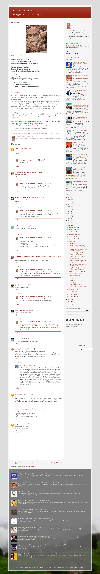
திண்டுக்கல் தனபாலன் (21, 285)
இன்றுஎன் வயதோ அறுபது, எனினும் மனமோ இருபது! (33, 509)
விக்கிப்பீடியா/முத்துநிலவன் (74, 45)
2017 (69, 218)
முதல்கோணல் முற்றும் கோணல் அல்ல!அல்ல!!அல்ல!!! (33, 536)
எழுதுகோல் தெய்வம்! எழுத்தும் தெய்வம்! (79, 168)
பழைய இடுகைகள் (55, 462)
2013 (69, 299)
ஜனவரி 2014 (73, 296)
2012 (69, 301)
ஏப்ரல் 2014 (72, 289)
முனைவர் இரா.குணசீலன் (22, 172)
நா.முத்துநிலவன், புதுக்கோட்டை (29, 160)
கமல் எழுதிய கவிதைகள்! (80, 130)
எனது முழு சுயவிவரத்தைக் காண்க (75, 38)
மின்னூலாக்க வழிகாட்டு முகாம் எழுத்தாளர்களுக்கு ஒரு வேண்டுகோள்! (80, 156)
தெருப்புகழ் (72, 280)
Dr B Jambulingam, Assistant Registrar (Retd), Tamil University (33, 256)
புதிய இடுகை (16, 462)
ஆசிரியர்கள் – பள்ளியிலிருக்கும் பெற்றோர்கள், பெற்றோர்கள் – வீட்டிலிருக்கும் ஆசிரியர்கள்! (44, 545)
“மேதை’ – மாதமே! (78, 142)
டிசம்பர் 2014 (73, 227)
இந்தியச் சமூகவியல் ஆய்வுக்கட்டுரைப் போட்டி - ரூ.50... (77, 277)
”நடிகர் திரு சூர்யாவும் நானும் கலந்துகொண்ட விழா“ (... (77, 283)
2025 (69, 199)
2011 (69, 304)
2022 (69, 206)
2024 (69, 202)
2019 (69, 213)
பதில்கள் (19, 156)
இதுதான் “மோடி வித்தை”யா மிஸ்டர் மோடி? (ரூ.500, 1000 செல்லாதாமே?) (38, 554)
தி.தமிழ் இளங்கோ (20, 310)
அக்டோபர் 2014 (74, 232)
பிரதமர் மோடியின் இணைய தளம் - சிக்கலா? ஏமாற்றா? (79, 250)
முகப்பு (34, 462)
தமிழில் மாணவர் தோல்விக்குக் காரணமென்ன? (77, 257)
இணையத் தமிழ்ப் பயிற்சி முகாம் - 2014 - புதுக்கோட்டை (78, 272)
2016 (69, 220)
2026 (69, 197)
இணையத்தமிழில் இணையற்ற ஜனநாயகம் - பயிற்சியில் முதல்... (79, 261)
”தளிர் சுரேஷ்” (19, 226)
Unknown (18, 148)
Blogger (75, 567)
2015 (69, 223)
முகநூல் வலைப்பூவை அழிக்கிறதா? (79, 91)
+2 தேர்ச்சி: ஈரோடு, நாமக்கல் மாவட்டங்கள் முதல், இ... (77, 268)
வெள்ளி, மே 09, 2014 (29, 424)
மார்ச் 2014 (72, 292)
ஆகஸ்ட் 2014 (73, 236)
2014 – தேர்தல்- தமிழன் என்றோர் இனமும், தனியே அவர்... (78, 265)
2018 (69, 216)
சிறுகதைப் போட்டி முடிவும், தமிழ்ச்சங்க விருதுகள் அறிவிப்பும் (35, 518)
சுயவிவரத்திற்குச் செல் (72, 43)
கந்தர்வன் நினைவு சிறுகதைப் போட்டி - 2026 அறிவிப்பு (33, 500)
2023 (69, 204)
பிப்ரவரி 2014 (73, 294)
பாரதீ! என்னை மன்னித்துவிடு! (77, 286)
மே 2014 (71, 243)
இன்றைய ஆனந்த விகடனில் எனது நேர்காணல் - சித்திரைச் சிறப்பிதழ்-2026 (81, 105)
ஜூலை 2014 (73, 238)
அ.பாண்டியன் (19, 394)
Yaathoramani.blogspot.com (23, 409)
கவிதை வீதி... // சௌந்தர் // (22, 197)
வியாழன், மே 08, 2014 (29, 365)
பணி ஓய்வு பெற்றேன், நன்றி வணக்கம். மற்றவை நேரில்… (80, 64)
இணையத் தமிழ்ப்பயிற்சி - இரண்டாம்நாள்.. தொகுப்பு (77, 253)
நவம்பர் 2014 (73, 229)
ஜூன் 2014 (72, 241)
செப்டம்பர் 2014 (73, 234)
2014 (69, 225)
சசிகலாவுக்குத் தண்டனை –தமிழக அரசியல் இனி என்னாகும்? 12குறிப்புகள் (80, 119)
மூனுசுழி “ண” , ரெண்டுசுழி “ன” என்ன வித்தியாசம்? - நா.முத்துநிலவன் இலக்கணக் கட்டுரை (81, 78)
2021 (69, 209)
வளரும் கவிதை (23, 10)
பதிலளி (17, 153)
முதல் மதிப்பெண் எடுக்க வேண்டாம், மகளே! (30, 527)
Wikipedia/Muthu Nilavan (72, 47)
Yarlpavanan (18, 424)
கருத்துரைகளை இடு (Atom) (28, 466)
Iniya (16, 339)
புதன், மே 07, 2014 (45, 160)
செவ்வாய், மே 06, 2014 (27, 148)
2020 (69, 211)
